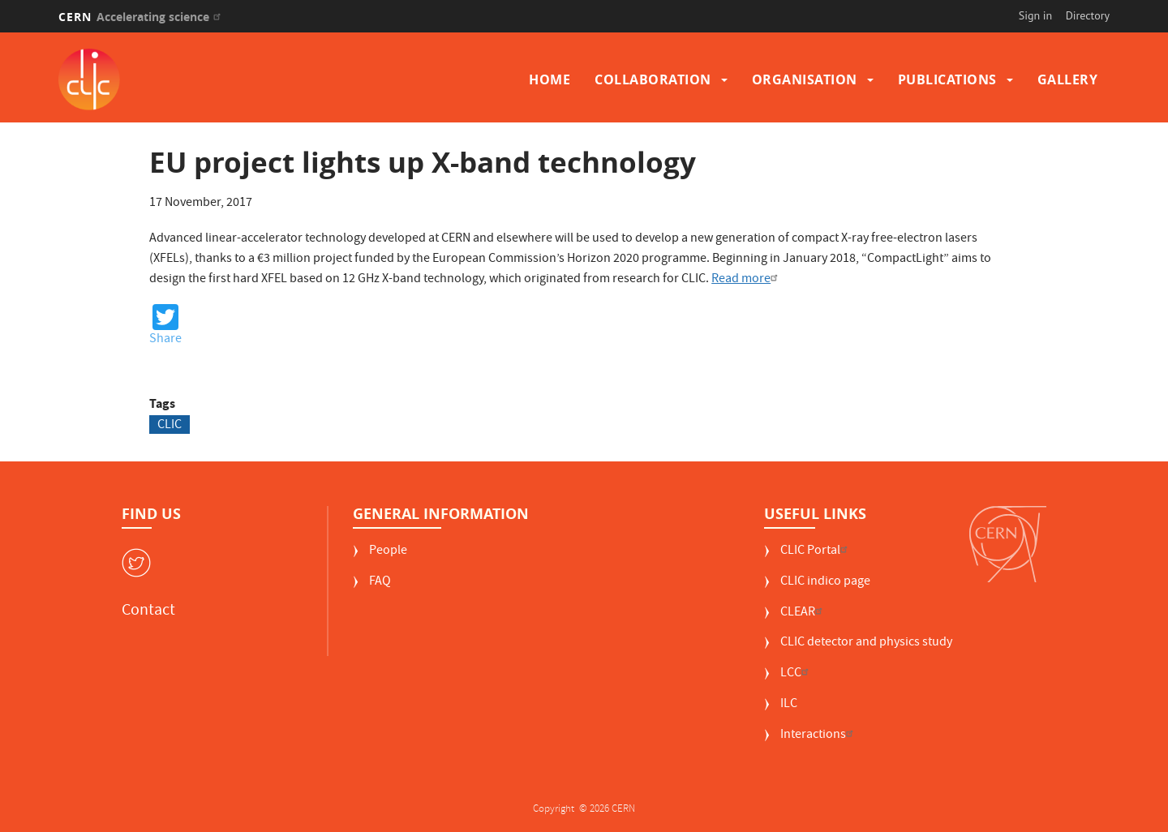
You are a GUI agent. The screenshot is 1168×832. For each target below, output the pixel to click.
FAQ (380, 582)
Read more (746, 279)
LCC (796, 674)
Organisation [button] (804, 79)
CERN (141, 16)
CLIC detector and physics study (866, 643)
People (388, 552)
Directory (1088, 15)
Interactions (818, 736)
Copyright (555, 809)
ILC (788, 705)
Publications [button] (947, 79)
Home (549, 79)
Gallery (1067, 79)
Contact (148, 611)
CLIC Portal (816, 552)
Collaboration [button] (653, 79)
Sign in (1036, 15)
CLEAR (803, 613)
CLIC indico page (825, 582)
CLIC (169, 425)
